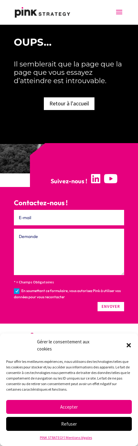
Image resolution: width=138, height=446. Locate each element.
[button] (129, 345)
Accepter (69, 407)
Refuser (69, 424)
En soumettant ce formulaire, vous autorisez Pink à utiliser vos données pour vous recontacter (67, 293)
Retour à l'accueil (69, 103)
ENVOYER (111, 306)
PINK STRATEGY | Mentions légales (66, 437)
